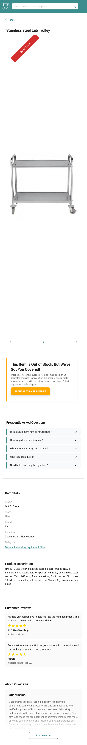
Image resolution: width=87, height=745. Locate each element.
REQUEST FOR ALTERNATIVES (30, 391)
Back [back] (12, 20)
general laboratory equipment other (25, 547)
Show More (43, 735)
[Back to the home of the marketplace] (6, 6)
